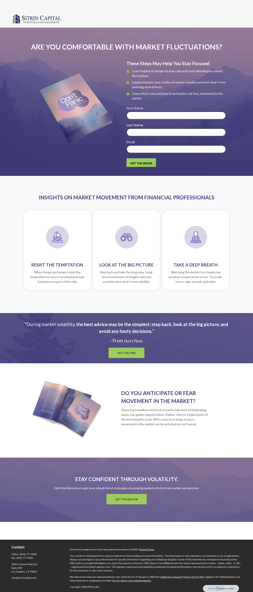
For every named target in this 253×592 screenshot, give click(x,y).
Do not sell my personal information (131, 569)
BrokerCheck (147, 538)
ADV (72, 588)
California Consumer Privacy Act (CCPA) (182, 566)
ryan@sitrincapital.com (23, 567)
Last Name (134, 114)
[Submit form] (141, 152)
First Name (134, 98)
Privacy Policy (77, 582)
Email (130, 131)
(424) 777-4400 (28, 543)
